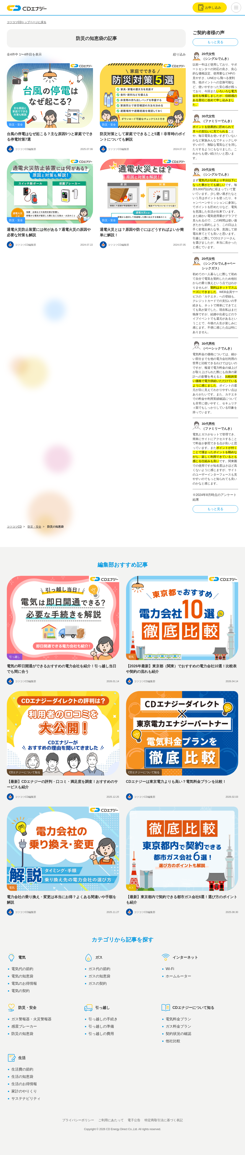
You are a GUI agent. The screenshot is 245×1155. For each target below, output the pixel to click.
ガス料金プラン (178, 1026)
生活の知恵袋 (22, 1077)
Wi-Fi (170, 969)
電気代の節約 (22, 969)
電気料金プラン (178, 1019)
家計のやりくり (24, 1091)
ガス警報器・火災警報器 (31, 1019)
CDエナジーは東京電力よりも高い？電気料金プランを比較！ (176, 782)
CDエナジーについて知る (187, 1008)
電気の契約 (20, 991)
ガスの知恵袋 (99, 976)
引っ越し (97, 1008)
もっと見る (215, 42)
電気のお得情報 (24, 983)
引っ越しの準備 (101, 1026)
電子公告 (134, 1120)
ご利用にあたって (111, 1120)
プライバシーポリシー (78, 1120)
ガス (93, 957)
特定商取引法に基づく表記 (163, 1120)
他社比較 (173, 1041)
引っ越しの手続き (103, 1019)
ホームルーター (178, 976)
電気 (16, 957)
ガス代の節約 (99, 969)
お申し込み (209, 7)
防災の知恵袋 (22, 1034)
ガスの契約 (97, 983)
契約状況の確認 (178, 1034)
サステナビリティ (26, 1098)
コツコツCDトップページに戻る (26, 22)
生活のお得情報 (24, 1084)
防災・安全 (21, 1008)
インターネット (179, 957)
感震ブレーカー (24, 1026)
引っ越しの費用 (101, 1034)
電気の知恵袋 (22, 976)
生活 (16, 1058)
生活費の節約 (22, 1069)
